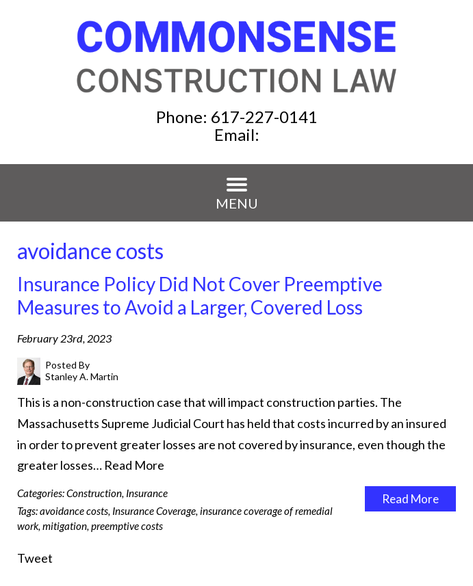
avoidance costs (74, 511)
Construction (94, 493)
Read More (134, 464)
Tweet (35, 557)
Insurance (147, 493)
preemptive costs (127, 526)
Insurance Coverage (154, 511)
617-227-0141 (264, 116)
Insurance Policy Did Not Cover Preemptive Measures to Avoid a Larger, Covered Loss (200, 295)
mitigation (64, 526)
